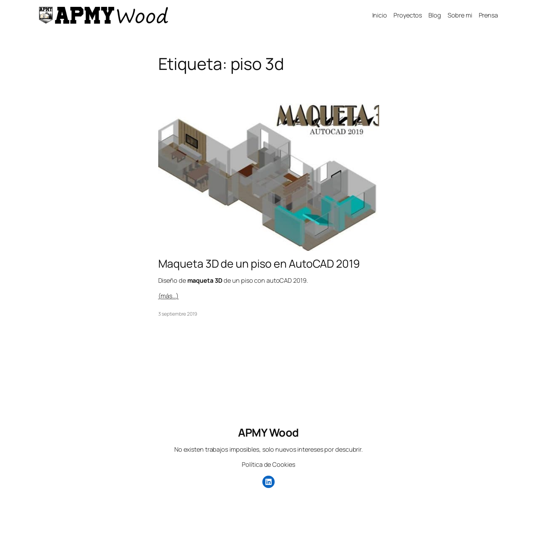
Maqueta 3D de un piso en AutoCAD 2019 (259, 263)
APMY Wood (268, 432)
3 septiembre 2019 (177, 313)
